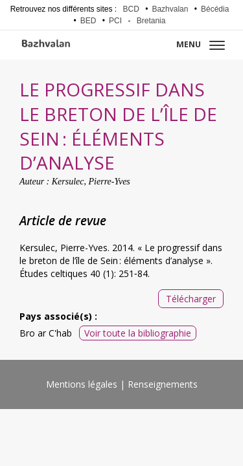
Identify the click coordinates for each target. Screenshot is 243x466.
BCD (131, 9)
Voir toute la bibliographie (137, 333)
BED (88, 20)
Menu (200, 44)
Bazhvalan (170, 9)
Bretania (151, 20)
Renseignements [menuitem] (163, 384)
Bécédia (215, 9)
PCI (115, 20)
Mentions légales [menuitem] (81, 384)
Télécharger (191, 299)
